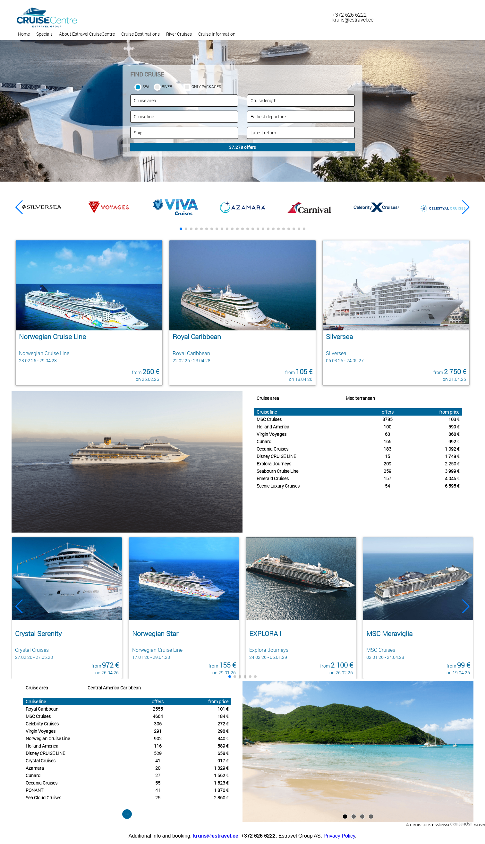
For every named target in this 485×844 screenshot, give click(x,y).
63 (387, 434)
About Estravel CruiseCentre (87, 34)
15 (387, 456)
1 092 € (452, 449)
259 (387, 471)
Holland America (273, 427)
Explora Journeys (274, 464)
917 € (222, 761)
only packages (206, 86)
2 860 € (221, 798)
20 (157, 768)
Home (24, 34)
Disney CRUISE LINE (276, 456)
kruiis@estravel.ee (215, 836)
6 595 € (452, 486)
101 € (222, 709)
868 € (453, 434)
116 (158, 746)
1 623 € (221, 783)
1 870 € (221, 790)
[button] (466, 207)
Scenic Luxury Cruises (278, 486)
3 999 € (452, 471)
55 (157, 783)
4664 (158, 716)
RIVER (167, 86)
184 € (222, 716)
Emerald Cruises (273, 478)
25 (157, 798)
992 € (453, 441)
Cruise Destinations (140, 34)
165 (387, 441)
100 (387, 427)
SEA (145, 86)
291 (158, 731)
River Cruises (179, 34)
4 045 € (452, 478)
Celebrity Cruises (42, 724)
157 (387, 478)
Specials (44, 34)
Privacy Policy (339, 836)
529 (158, 753)
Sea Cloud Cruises (43, 798)
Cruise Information (216, 34)
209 (387, 464)
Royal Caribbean (42, 709)
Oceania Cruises (272, 449)
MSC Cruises (269, 419)
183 (387, 449)
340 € (222, 738)
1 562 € (221, 775)
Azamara (35, 768)
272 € (222, 724)
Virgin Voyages (271, 434)
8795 (387, 419)
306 (158, 724)
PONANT (34, 790)
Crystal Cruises (40, 761)
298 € (222, 731)
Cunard (264, 441)
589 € (222, 746)
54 (387, 486)
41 (157, 761)
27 (157, 775)
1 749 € (452, 456)
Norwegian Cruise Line (48, 738)
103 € (453, 419)
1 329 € (221, 768)
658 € (222, 753)
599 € (453, 427)
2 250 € (452, 464)
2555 (158, 709)
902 (158, 738)
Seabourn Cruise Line (277, 471)
